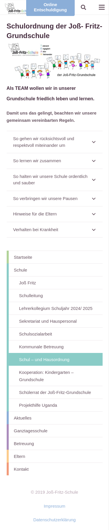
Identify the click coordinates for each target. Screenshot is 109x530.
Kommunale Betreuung (41, 346)
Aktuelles (23, 417)
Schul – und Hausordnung (44, 359)
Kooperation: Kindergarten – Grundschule (46, 376)
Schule (20, 269)
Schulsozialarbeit (35, 333)
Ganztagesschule (31, 430)
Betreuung (24, 443)
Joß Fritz (27, 282)
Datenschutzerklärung (54, 519)
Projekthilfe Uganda (38, 405)
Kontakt (21, 469)
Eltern (19, 456)
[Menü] (101, 7)
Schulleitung (31, 295)
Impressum (54, 506)
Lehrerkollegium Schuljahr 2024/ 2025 (56, 308)
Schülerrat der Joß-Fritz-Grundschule (55, 392)
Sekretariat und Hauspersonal (48, 321)
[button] (83, 7)
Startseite (23, 257)
